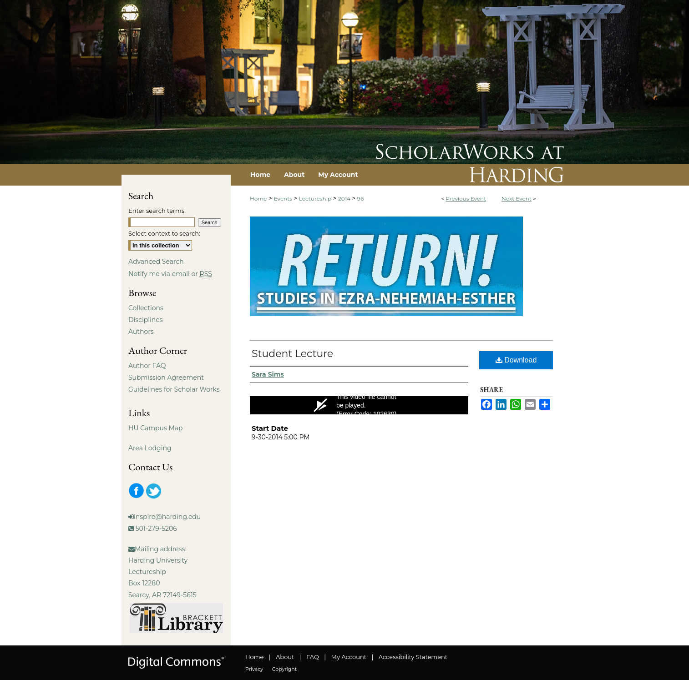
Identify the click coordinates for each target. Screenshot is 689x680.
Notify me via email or (170, 274)
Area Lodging (149, 448)
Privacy (254, 669)
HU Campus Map (155, 428)
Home (258, 198)
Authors (141, 331)
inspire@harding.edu (167, 517)
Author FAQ (147, 366)
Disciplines (145, 320)
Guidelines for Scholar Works (174, 389)
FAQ (312, 656)
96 (360, 198)
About (285, 656)
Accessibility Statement (413, 656)
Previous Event (466, 198)
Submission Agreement (166, 377)
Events (284, 198)
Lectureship (316, 198)
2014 (345, 198)
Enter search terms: (157, 210)
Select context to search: (164, 233)
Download (516, 360)
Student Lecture (292, 354)
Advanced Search (156, 261)
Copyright (284, 669)
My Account (348, 656)
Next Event (517, 198)
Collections (145, 308)
